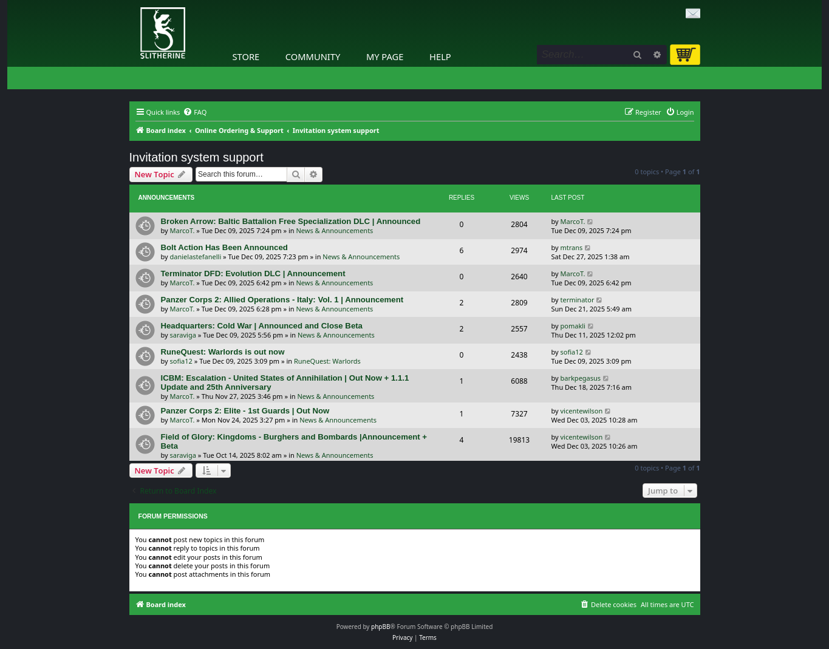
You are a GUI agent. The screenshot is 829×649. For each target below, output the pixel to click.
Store (246, 56)
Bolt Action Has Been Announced (224, 247)
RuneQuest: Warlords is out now (223, 351)
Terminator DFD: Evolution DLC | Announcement (253, 273)
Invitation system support (196, 157)
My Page (385, 56)
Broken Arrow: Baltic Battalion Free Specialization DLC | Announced (291, 221)
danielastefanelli (196, 256)
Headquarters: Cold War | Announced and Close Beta (262, 325)
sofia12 (181, 360)
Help (440, 56)
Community (312, 56)
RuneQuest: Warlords (327, 360)
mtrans (572, 247)
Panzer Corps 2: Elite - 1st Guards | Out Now (245, 410)
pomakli (573, 325)
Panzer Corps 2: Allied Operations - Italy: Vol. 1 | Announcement (282, 299)
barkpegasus (581, 377)
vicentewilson (582, 410)
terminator (578, 299)
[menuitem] (194, 112)
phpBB (380, 626)
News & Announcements (334, 230)
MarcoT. (182, 230)
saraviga (183, 334)
